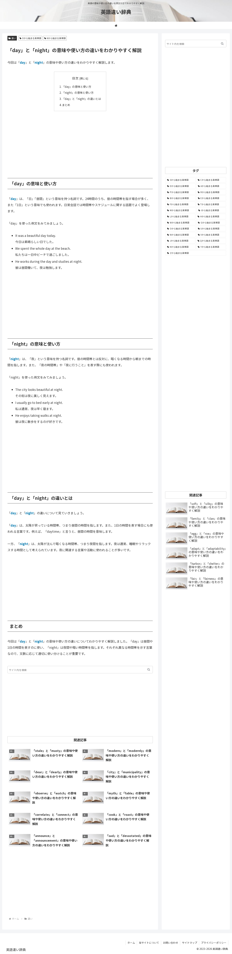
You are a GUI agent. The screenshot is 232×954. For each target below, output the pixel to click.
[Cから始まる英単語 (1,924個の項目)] (211, 180)
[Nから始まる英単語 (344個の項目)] (180, 234)
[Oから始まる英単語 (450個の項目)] (180, 228)
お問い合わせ (170, 942)
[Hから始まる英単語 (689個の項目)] (211, 216)
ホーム (131, 942)
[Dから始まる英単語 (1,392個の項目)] (180, 186)
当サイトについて (149, 942)
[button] (149, 669)
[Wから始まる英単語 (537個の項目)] (180, 222)
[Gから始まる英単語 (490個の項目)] (211, 222)
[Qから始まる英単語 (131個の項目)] (211, 240)
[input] (80, 669)
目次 (75, 78)
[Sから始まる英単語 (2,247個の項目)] (180, 180)
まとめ (66, 105)
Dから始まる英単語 (30, 38)
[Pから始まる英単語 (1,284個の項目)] (180, 192)
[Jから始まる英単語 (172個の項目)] (180, 240)
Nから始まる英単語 (55, 38)
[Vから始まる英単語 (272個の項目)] (211, 234)
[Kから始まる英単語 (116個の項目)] (180, 247)
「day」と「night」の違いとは (81, 99)
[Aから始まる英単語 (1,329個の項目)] (211, 186)
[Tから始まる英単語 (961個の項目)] (211, 204)
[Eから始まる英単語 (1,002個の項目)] (211, 198)
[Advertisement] (80, 142)
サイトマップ (189, 942)
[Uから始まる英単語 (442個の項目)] (211, 228)
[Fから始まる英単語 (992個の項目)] (180, 204)
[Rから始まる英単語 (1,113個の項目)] (211, 192)
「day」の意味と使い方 (76, 86)
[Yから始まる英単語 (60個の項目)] (211, 247)
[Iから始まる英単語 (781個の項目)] (211, 210)
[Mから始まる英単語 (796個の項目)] (180, 210)
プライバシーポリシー (213, 942)
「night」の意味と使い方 (78, 92)
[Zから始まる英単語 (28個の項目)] (195, 253)
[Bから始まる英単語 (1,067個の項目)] (180, 198)
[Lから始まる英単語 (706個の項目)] (180, 216)
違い (12, 38)
